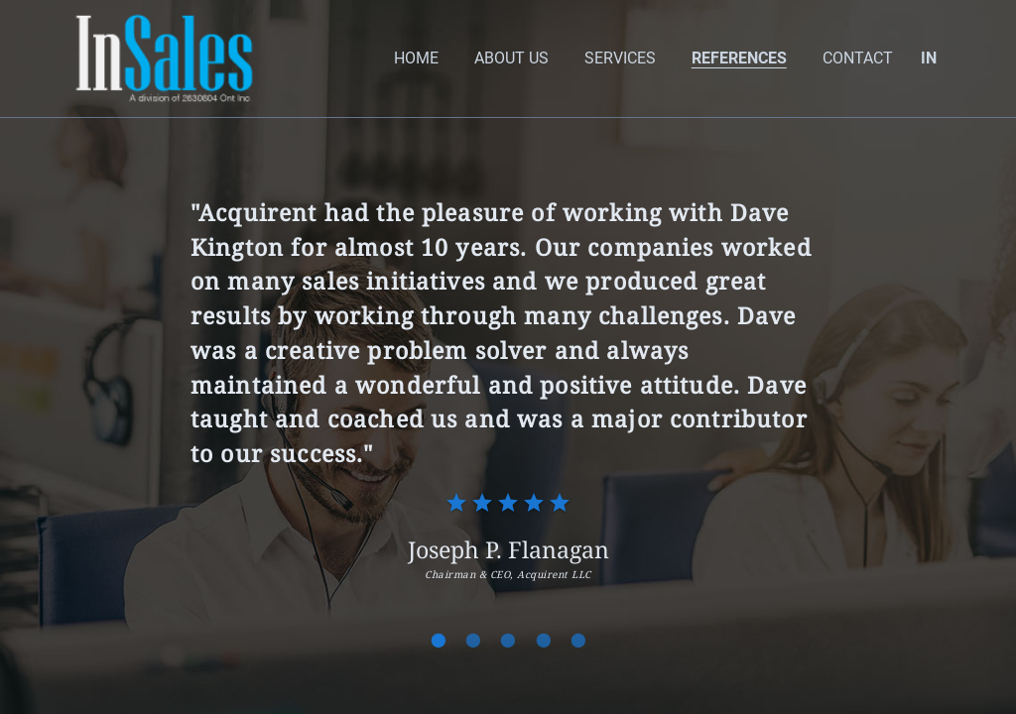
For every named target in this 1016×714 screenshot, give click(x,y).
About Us (511, 58)
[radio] (456, 503)
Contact (858, 58)
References (739, 58)
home (416, 58)
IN (929, 58)
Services (620, 58)
